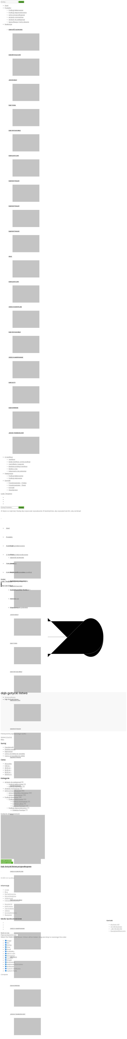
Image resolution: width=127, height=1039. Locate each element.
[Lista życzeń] (1, 583)
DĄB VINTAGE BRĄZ (15, 130)
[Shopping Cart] (7, 586)
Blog (6, 892)
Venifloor (12, 459)
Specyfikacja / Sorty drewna (19, 22)
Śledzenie (8, 915)
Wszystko (8, 764)
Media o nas (13, 469)
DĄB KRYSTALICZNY (15, 55)
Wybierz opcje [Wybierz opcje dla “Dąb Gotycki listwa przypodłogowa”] (6, 863)
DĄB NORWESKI (13, 408)
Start (6, 6)
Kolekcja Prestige (19, 810)
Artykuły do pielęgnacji (17, 20)
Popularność (9, 747)
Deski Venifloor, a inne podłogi (19, 462)
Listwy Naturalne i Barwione (18, 793)
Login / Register (6, 494)
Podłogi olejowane (15, 478)
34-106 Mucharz (116, 927)
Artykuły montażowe (16, 17)
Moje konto (9, 906)
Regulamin (8, 904)
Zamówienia (9, 908)
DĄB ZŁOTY (12, 382)
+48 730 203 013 (116, 929)
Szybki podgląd (6, 861)
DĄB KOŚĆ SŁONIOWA (15, 30)
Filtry (2, 739)
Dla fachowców (10, 894)
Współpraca (13, 490)
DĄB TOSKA (12, 105)
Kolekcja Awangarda (20, 802)
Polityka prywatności (12, 901)
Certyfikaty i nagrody (16, 464)
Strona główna (10, 697)
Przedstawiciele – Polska (17, 483)
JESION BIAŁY (13, 80)
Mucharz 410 (115, 925)
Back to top (5, 933)
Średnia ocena (10, 749)
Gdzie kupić (9, 898)
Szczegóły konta (11, 913)
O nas (7, 890)
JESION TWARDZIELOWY (16, 433)
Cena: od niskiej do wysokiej (15, 754)
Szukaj (21, 2)
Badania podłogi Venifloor (18, 466)
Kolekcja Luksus (18, 804)
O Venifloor (9, 457)
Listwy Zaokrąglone (15, 795)
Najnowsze (9, 752)
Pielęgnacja (9, 473)
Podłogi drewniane (11, 797)
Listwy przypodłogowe (17, 15)
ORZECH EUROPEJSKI (15, 307)
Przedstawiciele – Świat (17, 485)
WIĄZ (10, 256)
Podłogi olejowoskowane (18, 13)
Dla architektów (10, 896)
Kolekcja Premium (19, 806)
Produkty (8, 8)
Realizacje (8, 24)
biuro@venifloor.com (118, 931)
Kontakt (7, 481)
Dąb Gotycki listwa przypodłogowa (16, 866)
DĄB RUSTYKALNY (14, 181)
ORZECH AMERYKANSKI (16, 357)
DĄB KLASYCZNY (14, 156)
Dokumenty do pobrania (17, 471)
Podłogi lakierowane (16, 10)
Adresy (7, 911)
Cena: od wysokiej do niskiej (15, 756)
